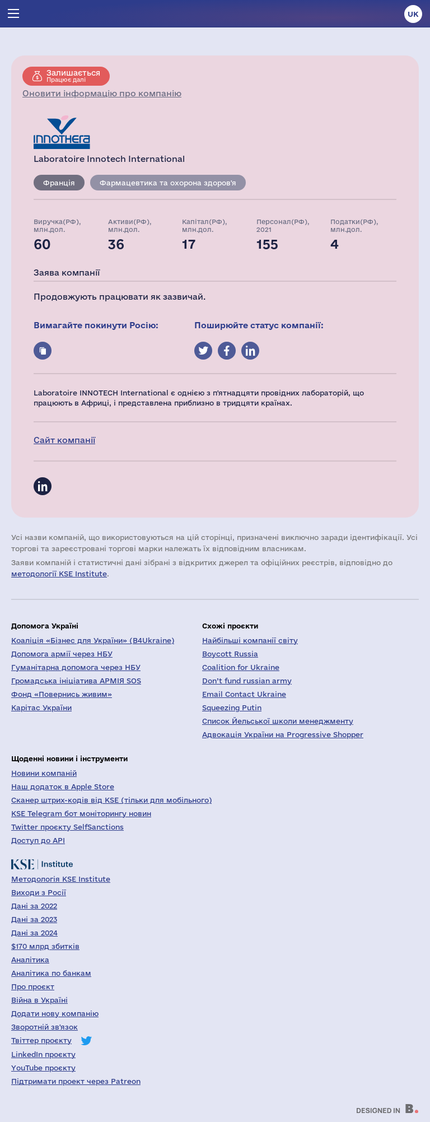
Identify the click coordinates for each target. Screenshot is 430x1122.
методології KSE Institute (59, 574)
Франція (59, 183)
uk (413, 14)
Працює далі (73, 75)
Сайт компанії (64, 440)
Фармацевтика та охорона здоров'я (168, 183)
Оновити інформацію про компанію (101, 93)
